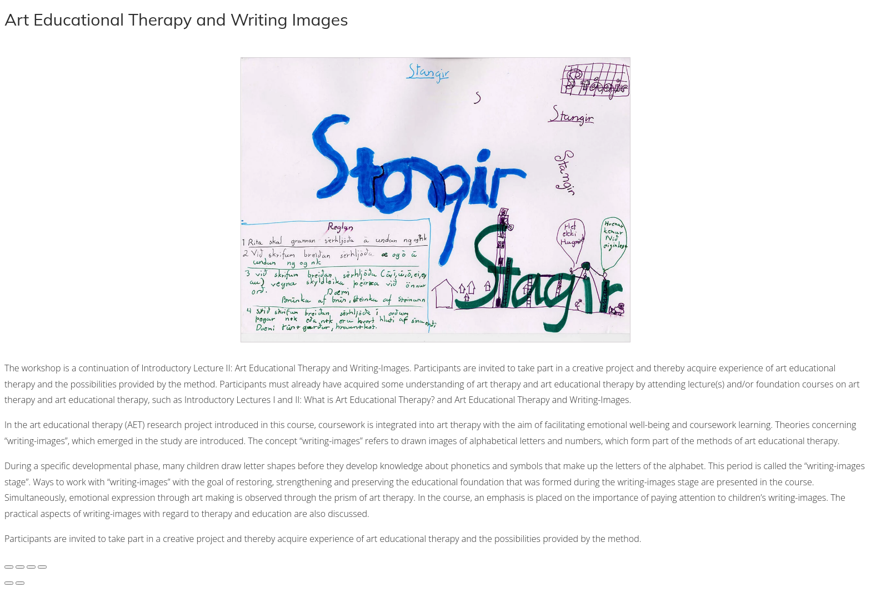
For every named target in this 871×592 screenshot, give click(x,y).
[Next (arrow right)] (20, 583)
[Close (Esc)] (42, 567)
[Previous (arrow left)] (8, 583)
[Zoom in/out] (8, 567)
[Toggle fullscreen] (20, 567)
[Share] (31, 567)
